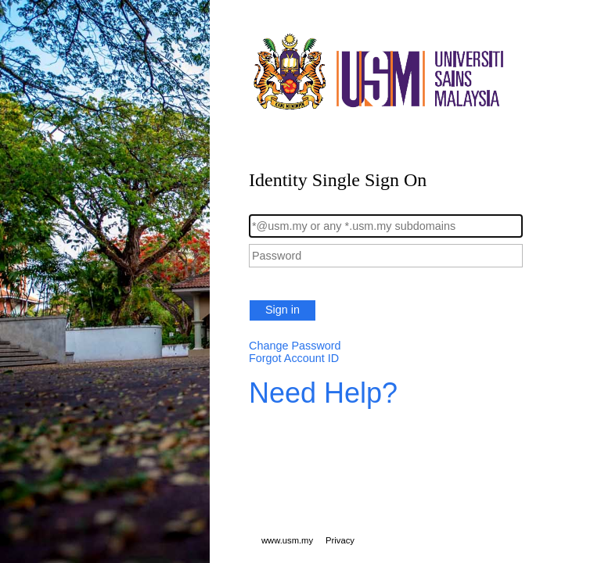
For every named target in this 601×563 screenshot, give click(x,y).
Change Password (295, 345)
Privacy (340, 540)
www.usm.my (287, 540)
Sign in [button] (282, 309)
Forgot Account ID (294, 358)
